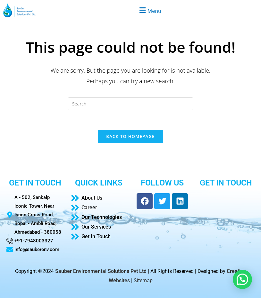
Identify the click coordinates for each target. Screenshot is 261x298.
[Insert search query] (130, 103)
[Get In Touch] (99, 236)
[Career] (99, 207)
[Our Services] (99, 227)
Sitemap (143, 280)
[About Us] (99, 198)
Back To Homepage (130, 136)
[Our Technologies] (99, 217)
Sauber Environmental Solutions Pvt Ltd (101, 271)
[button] (149, 10)
